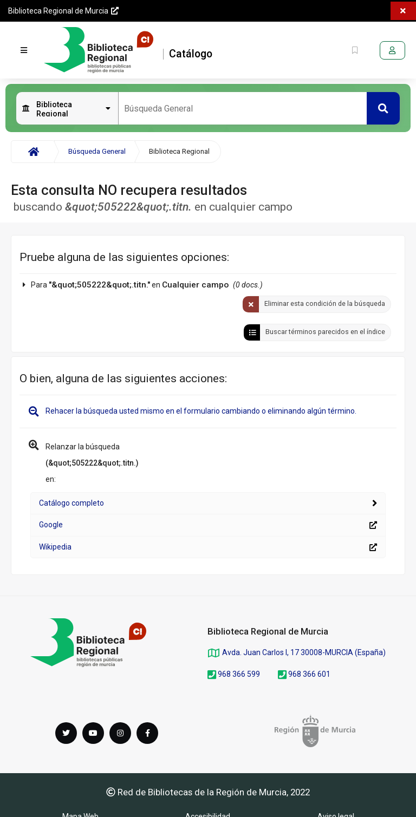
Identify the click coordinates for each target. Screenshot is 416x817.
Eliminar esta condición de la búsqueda (324, 303)
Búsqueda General (97, 151)
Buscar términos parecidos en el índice (325, 332)
